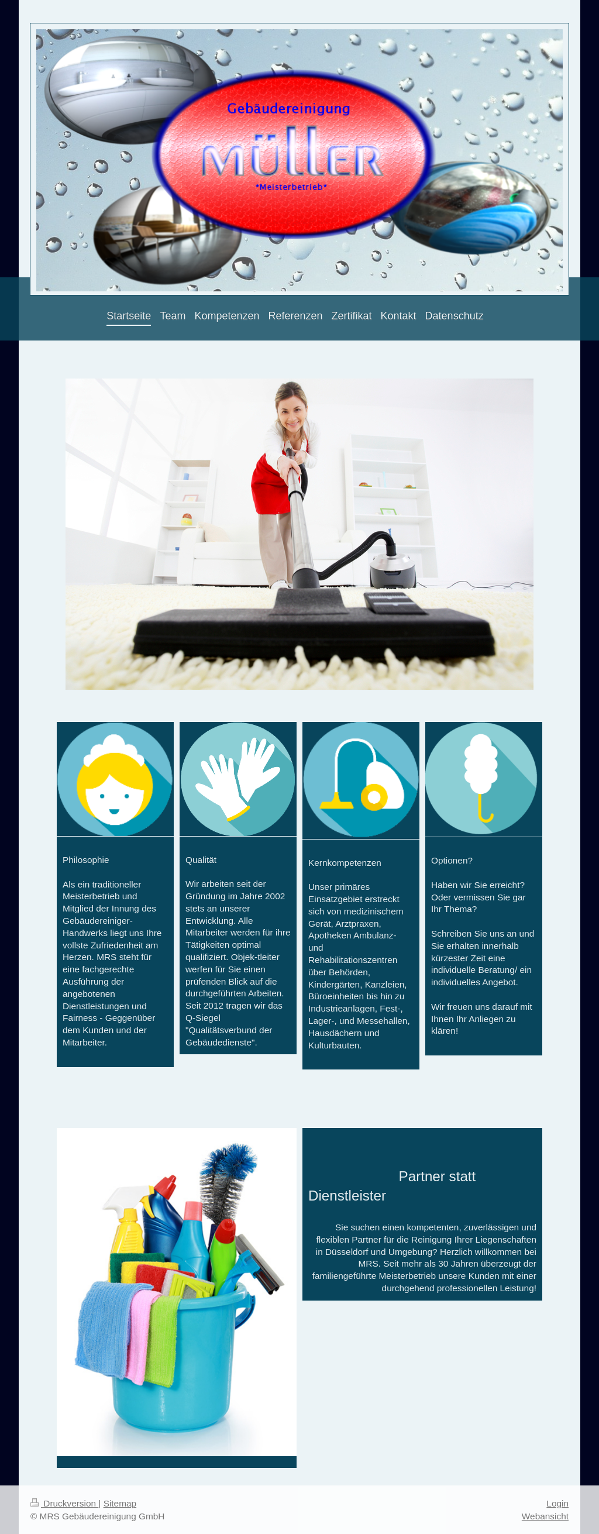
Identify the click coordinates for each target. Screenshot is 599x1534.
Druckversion (64, 1503)
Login (557, 1503)
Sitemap (120, 1503)
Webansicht (545, 1516)
